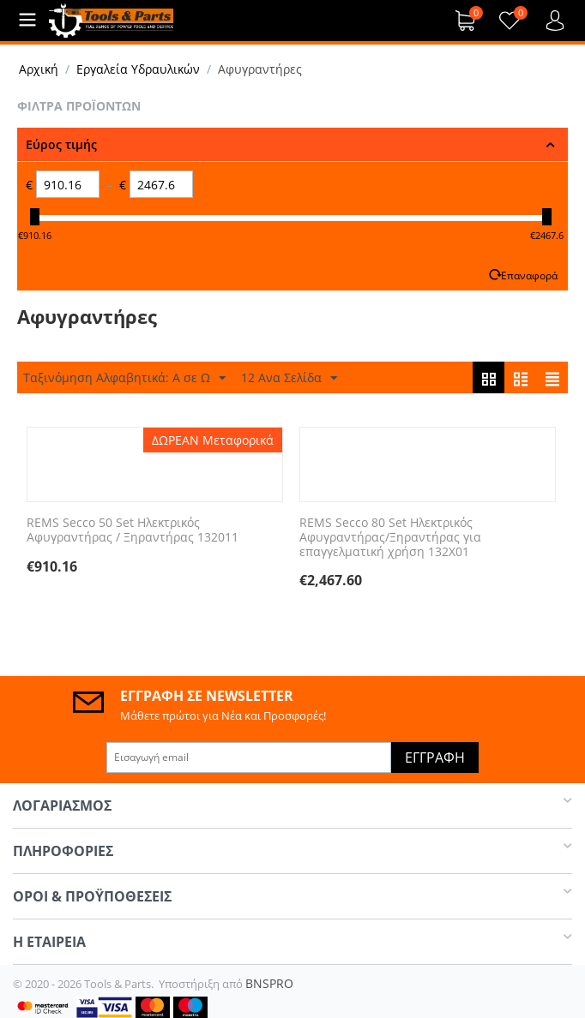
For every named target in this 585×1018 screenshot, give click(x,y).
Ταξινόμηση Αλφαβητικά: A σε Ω (124, 378)
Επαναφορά (529, 275)
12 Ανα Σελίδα (289, 378)
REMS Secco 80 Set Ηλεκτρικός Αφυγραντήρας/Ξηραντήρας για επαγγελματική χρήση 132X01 (390, 537)
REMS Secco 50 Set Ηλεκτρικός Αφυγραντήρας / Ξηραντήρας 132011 (132, 530)
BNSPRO (269, 983)
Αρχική (38, 69)
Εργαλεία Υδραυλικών (138, 69)
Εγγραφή (435, 757)
